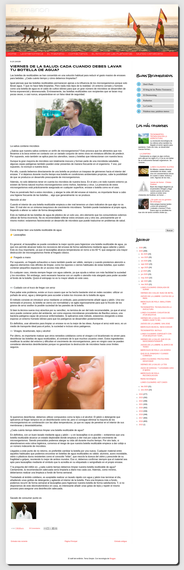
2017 (141, 418)
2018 (141, 414)
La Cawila (147, 106)
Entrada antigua (120, 541)
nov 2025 (145, 257)
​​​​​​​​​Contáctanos (78, 54)
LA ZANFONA (145, 154)
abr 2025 (144, 281)
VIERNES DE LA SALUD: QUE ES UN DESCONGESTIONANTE (155, 340)
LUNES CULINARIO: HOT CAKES (154, 382)
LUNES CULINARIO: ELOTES (162, 167)
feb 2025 (144, 387)
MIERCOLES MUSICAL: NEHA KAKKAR (156, 327)
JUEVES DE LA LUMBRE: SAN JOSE (155, 324)
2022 (141, 401)
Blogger (113, 559)
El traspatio (55, 54)
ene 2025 (145, 390)
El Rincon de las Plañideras (112, 54)
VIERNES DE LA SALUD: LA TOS (154, 364)
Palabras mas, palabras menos (156, 111)
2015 (141, 425)
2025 (141, 251)
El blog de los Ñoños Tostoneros (157, 89)
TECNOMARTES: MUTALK (151, 330)
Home (12, 54)
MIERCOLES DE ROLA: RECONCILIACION (150, 374)
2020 (141, 408)
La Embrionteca (31, 54)
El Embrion (29, 10)
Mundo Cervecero (149, 54)
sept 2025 (145, 264)
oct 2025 (144, 261)
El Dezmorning (150, 95)
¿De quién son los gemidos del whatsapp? (160, 201)
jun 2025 (144, 274)
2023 (141, 398)
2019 (141, 411)
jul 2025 (144, 271)
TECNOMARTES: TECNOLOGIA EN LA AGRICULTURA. (158, 136)
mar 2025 (145, 284)
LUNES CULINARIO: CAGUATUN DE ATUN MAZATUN (155, 314)
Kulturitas (147, 100)
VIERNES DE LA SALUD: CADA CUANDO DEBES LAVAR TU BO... (157, 319)
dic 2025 (144, 254)
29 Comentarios (34, 528)
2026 (141, 248)
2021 (141, 404)
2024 (141, 394)
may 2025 (145, 278)
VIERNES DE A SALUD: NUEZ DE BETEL (157, 293)
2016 (141, 421)
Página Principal (71, 541)
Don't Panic (148, 84)
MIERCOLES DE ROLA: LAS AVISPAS (156, 350)
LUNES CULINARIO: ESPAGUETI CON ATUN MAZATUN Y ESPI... (156, 335)
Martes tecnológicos (148, 379)
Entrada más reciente (19, 541)
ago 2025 (145, 267)
